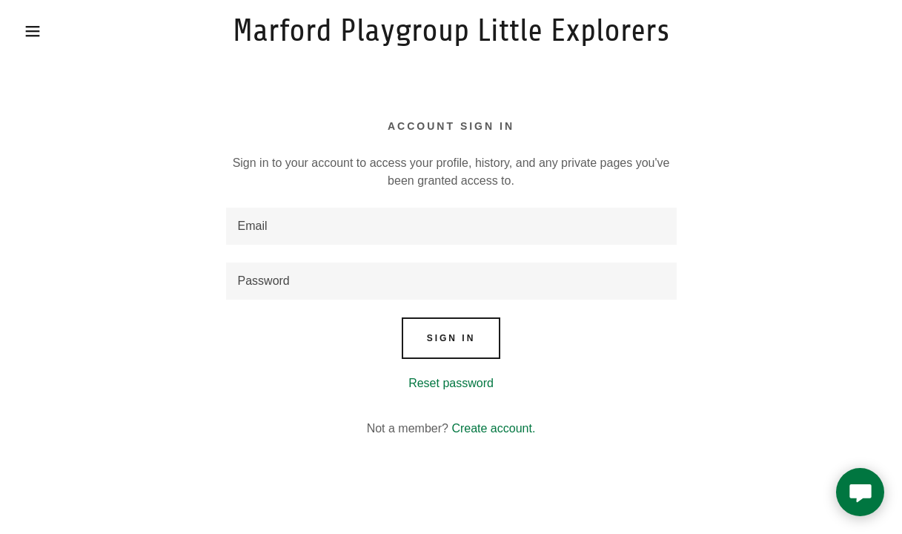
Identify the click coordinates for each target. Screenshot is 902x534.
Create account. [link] (493, 428)
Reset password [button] (451, 383)
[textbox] (451, 226)
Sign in (451, 338)
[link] (451, 36)
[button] (45, 31)
